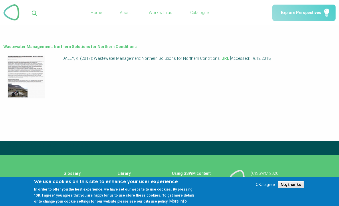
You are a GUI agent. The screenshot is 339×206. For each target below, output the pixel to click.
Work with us (160, 13)
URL (225, 58)
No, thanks (291, 187)
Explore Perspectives (301, 12)
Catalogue (199, 13)
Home (96, 13)
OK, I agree (265, 187)
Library (124, 173)
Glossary (72, 173)
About (125, 13)
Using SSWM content (191, 173)
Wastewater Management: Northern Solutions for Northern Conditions (70, 46)
